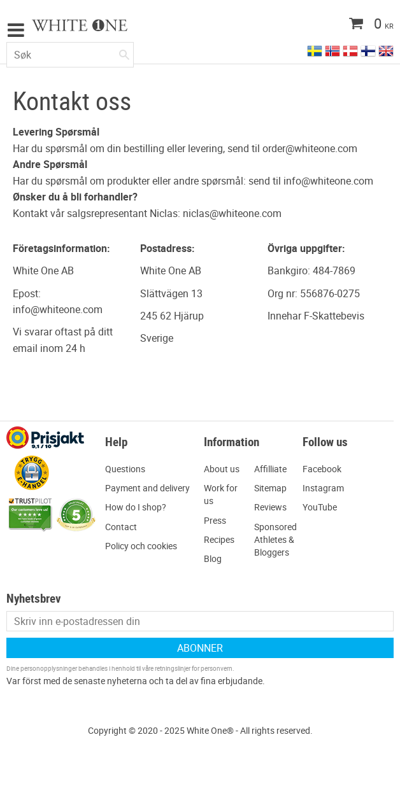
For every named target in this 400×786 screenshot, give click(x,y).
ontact (124, 527)
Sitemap (270, 488)
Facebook (322, 469)
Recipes (219, 539)
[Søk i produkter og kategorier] (70, 54)
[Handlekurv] (346, 25)
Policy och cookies (141, 546)
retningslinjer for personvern (193, 668)
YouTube (320, 507)
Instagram (323, 488)
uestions (128, 469)
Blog (213, 558)
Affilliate (270, 469)
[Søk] (124, 52)
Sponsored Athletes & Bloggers (275, 539)
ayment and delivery (150, 488)
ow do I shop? (138, 507)
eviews (273, 507)
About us (221, 469)
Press (215, 520)
